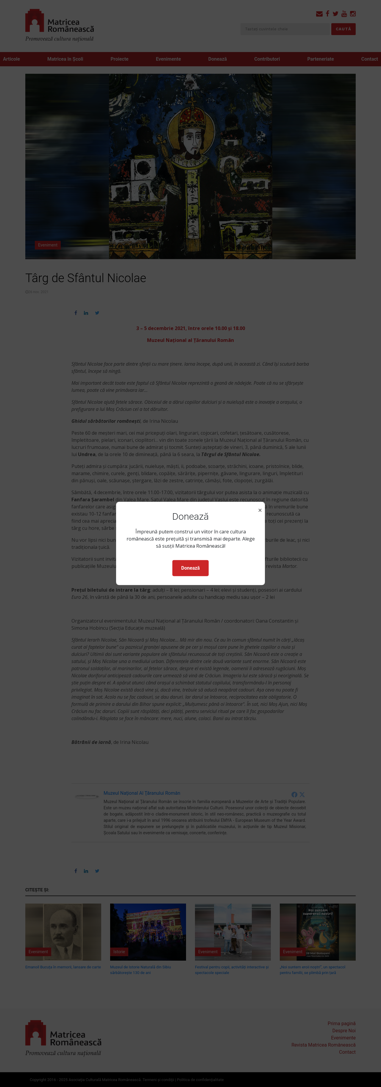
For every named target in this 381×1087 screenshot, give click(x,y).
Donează (190, 568)
